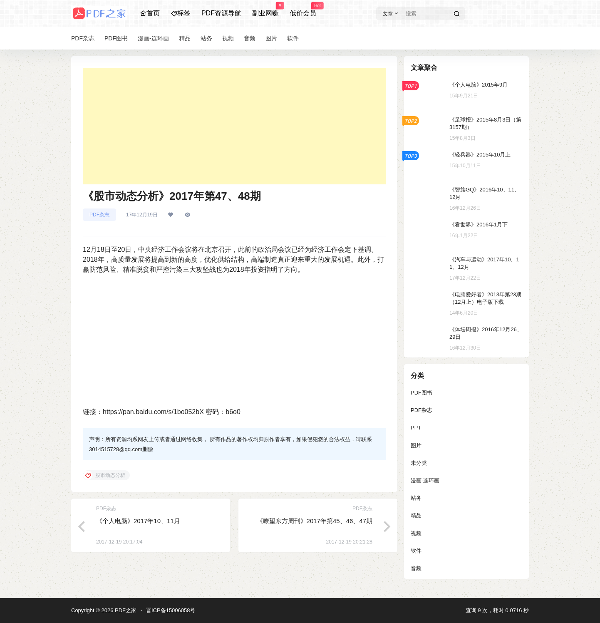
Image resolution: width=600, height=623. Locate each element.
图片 (416, 445)
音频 (416, 568)
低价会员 (303, 9)
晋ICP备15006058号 (171, 610)
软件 (416, 551)
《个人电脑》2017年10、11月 (138, 520)
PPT (416, 427)
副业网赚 (265, 9)
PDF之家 (124, 610)
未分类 (419, 463)
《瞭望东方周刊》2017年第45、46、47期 (314, 520)
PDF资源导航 (221, 13)
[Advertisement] (234, 126)
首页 (150, 13)
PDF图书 (421, 393)
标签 (181, 13)
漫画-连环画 (425, 480)
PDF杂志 (99, 215)
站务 (416, 498)
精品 (416, 515)
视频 (416, 533)
